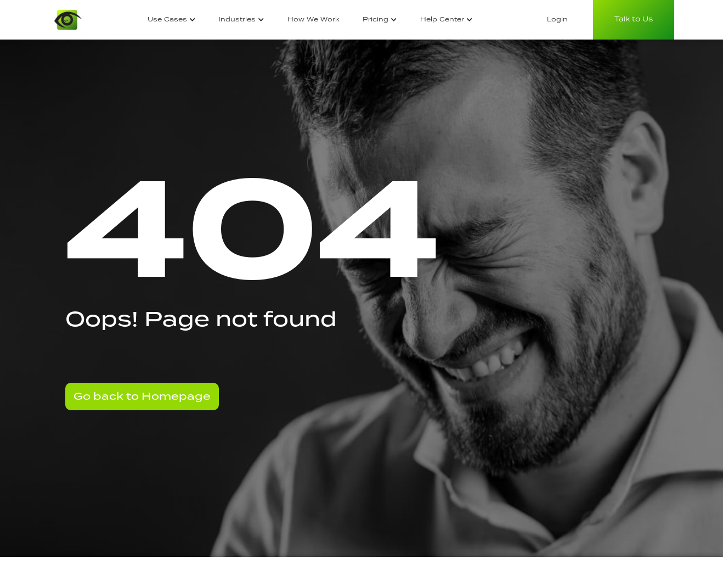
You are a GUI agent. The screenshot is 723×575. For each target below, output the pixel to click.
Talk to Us (633, 19)
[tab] (172, 20)
